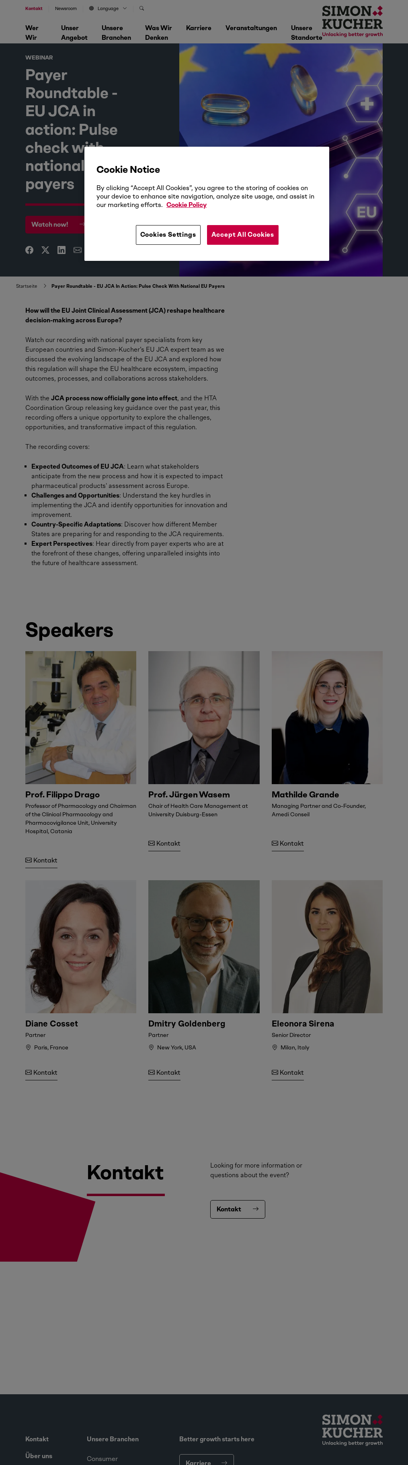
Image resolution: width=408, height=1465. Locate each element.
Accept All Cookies (242, 234)
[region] (206, 204)
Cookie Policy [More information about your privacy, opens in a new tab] (186, 205)
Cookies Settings (168, 234)
